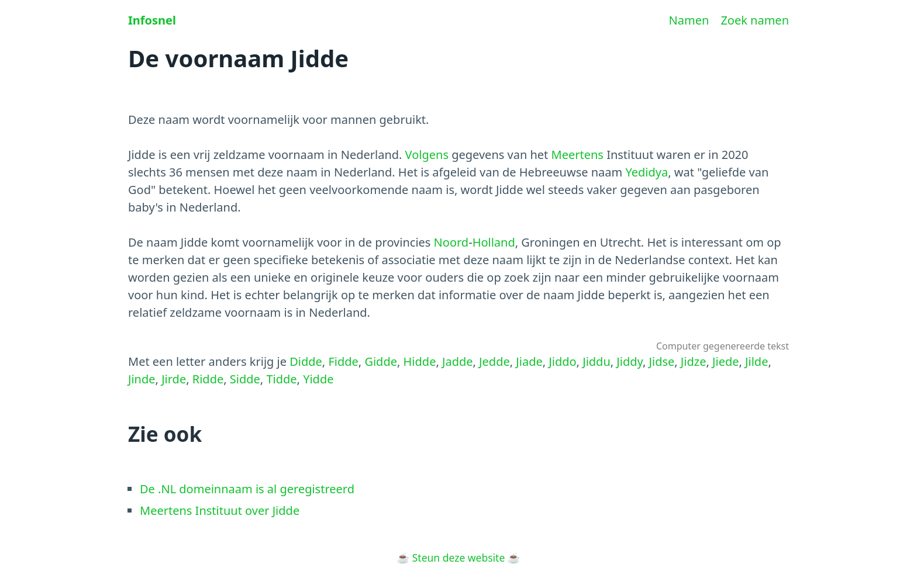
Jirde (173, 379)
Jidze (693, 361)
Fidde (343, 361)
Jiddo (562, 361)
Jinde (142, 379)
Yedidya (646, 172)
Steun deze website (458, 558)
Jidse (662, 361)
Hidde (420, 361)
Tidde (281, 379)
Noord (451, 242)
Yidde (318, 379)
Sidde (245, 379)
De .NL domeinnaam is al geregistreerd (247, 489)
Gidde (380, 361)
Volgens (427, 154)
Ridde (207, 379)
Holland (494, 242)
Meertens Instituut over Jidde (219, 510)
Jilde (756, 361)
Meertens (577, 154)
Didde (305, 361)
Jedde (494, 361)
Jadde (457, 361)
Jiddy (629, 361)
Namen (689, 20)
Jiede (725, 361)
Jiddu (596, 361)
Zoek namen (754, 20)
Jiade (529, 361)
